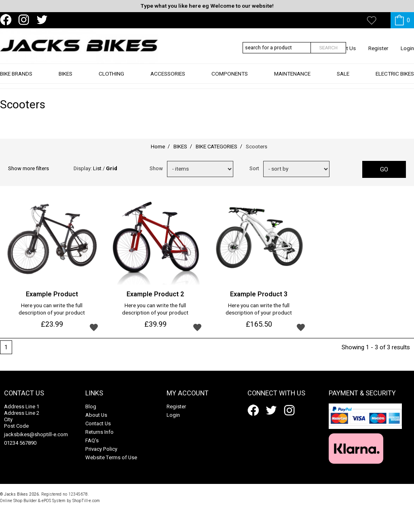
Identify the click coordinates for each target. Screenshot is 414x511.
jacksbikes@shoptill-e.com (36, 434)
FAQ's (92, 440)
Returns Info (99, 432)
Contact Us (98, 423)
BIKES (65, 79)
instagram (25, 20)
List (97, 168)
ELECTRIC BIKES (395, 79)
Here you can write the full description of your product (52, 309)
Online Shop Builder (18, 501)
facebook (7, 20)
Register (378, 48)
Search (328, 47)
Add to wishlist (94, 327)
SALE (343, 79)
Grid (111, 168)
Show (156, 168)
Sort (254, 168)
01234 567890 (20, 443)
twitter (43, 20)
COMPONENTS (229, 79)
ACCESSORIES (167, 79)
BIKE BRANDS (16, 79)
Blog (90, 406)
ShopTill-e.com (86, 501)
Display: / (95, 168)
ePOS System (53, 501)
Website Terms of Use (111, 457)
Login (407, 48)
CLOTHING (111, 79)
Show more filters (28, 168)
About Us (96, 415)
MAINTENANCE (292, 79)
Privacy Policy (101, 449)
